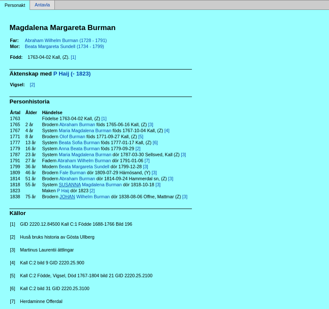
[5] (141, 136)
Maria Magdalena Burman (85, 130)
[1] (73, 57)
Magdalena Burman (90, 184)
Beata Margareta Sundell (84, 166)
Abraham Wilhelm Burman (84, 160)
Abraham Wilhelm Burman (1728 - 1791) (66, 40)
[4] (167, 130)
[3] (150, 124)
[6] (155, 142)
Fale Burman (73, 172)
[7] (147, 160)
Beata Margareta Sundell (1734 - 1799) (64, 46)
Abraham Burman (77, 124)
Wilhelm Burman (85, 196)
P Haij (63, 190)
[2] (32, 84)
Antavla (42, 5)
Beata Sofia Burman (79, 142)
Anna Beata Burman (79, 148)
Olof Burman (72, 136)
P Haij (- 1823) (72, 73)
